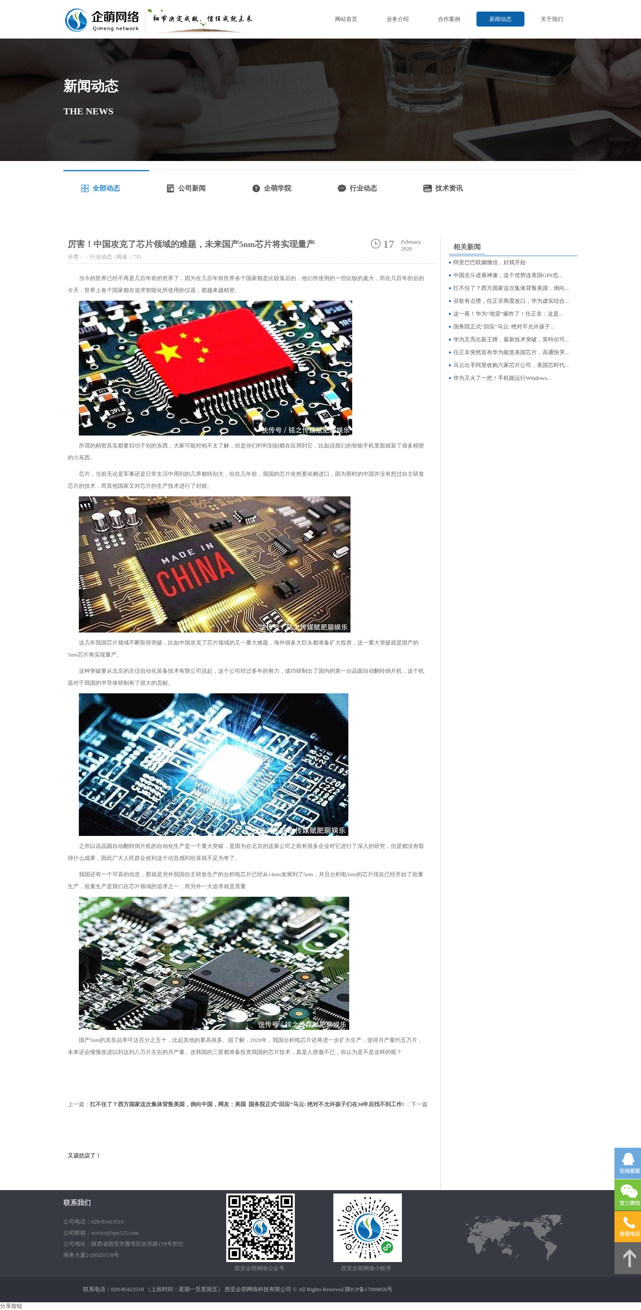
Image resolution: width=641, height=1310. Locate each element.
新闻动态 (500, 19)
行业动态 (363, 188)
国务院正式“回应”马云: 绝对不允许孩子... (503, 326)
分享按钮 (11, 1306)
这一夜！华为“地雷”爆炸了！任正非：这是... (508, 313)
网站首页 (346, 19)
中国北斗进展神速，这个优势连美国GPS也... (508, 275)
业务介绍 (397, 19)
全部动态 (106, 188)
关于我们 (552, 19)
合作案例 (449, 19)
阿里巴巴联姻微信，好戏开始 (489, 262)
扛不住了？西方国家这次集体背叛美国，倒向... (511, 288)
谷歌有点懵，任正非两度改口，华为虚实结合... (511, 301)
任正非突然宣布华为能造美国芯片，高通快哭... (511, 352)
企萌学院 (277, 188)
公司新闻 (192, 188)
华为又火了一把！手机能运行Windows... (502, 378)
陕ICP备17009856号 (368, 1289)
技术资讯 (449, 188)
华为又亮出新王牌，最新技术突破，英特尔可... (511, 339)
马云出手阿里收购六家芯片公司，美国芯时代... (511, 365)
